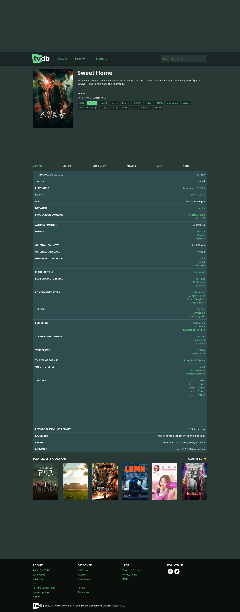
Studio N (200, 218)
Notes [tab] (186, 165)
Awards (82, 574)
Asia (202, 258)
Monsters (199, 339)
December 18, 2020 (194, 187)
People (81, 587)
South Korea (198, 265)
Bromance (199, 292)
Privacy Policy (129, 574)
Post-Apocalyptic (195, 316)
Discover (63, 58)
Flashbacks (199, 282)
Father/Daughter (195, 299)
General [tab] (37, 165)
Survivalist (199, 271)
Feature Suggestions (44, 587)
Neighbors (199, 302)
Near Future (198, 353)
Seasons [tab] (67, 165)
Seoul (202, 261)
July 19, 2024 (198, 194)
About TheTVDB (41, 570)
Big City (201, 309)
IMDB (202, 366)
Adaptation (199, 322)
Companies (84, 578)
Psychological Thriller (193, 329)
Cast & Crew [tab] (99, 165)
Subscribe (38, 578)
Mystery (200, 238)
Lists (80, 583)
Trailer (201, 380)
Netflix (201, 207)
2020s (201, 349)
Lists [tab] (159, 165)
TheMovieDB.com (195, 373)
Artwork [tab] (131, 165)
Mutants (200, 343)
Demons (200, 336)
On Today (83, 570)
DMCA (125, 578)
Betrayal (200, 278)
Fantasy (201, 231)
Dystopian (199, 312)
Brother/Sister (197, 295)
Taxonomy (83, 592)
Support (101, 58)
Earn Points (82, 58)
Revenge (200, 285)
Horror (201, 234)
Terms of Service (131, 570)
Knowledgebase (41, 592)
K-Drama (200, 326)
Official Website (196, 370)
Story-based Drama (194, 360)
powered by (197, 459)
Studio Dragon (197, 214)
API (34, 583)
